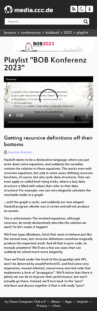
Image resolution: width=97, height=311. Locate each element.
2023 (68, 33)
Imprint (82, 302)
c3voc (56, 306)
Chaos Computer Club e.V (27, 302)
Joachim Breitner (20, 152)
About (55, 302)
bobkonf (52, 33)
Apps (68, 302)
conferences (31, 33)
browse (10, 33)
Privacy (42, 306)
